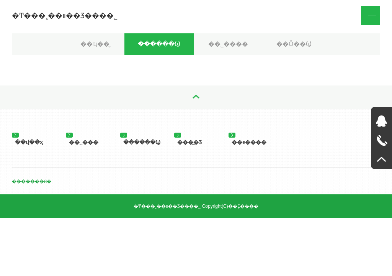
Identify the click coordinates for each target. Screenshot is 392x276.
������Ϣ (159, 44)
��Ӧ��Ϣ (294, 44)
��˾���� (228, 44)
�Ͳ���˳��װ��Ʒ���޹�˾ (65, 16)
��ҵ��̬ (94, 44)
